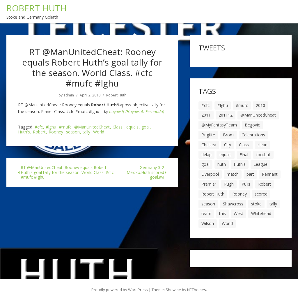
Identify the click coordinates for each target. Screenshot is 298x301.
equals (132, 127)
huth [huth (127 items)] (221, 164)
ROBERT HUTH (36, 8)
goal (145, 127)
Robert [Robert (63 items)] (264, 184)
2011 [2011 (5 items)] (206, 115)
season (73, 132)
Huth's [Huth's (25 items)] (240, 164)
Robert (39, 132)
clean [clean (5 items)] (262, 144)
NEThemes (196, 289)
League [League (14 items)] (260, 164)
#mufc (65, 127)
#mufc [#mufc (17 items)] (242, 105)
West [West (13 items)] (238, 213)
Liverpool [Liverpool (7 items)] (210, 174)
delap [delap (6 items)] (206, 154)
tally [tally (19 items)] (273, 204)
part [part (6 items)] (250, 174)
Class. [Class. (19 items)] (244, 144)
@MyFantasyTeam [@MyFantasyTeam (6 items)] (219, 125)
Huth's (24, 132)
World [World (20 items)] (227, 223)
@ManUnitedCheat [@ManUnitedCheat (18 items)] (258, 115)
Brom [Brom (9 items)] (228, 135)
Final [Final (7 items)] (244, 154)
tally (86, 132)
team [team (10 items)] (206, 213)
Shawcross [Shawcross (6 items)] (233, 204)
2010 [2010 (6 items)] (260, 105)
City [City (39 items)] (227, 144)
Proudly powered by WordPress (119, 289)
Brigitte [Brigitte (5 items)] (208, 135)
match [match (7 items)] (233, 174)
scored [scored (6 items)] (261, 194)
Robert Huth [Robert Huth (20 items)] (212, 194)
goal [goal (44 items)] (205, 164)
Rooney (56, 132)
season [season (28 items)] (208, 204)
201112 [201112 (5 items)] (226, 115)
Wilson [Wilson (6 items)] (207, 223)
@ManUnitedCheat (92, 127)
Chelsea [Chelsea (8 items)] (208, 144)
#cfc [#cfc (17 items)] (205, 105)
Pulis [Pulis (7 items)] (246, 184)
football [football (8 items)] (263, 154)
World (98, 132)
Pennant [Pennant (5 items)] (270, 174)
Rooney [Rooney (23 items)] (239, 194)
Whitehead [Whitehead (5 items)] (261, 213)
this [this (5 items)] (222, 213)
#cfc (39, 127)
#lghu (51, 127)
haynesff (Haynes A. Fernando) (136, 111)
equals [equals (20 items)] (225, 154)
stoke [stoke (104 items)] (256, 204)
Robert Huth (116, 95)
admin (68, 95)
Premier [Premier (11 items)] (208, 184)
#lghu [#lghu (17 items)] (222, 105)
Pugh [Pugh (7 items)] (229, 184)
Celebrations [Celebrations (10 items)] (253, 135)
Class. (118, 127)
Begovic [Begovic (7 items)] (252, 125)
